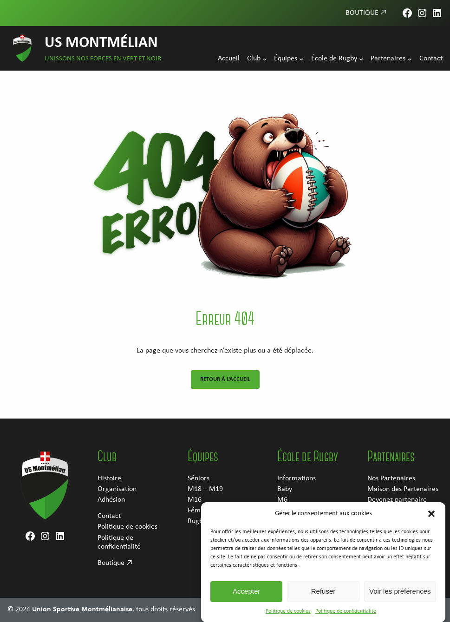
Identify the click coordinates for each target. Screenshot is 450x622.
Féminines (203, 510)
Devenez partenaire (397, 500)
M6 (282, 500)
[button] (431, 522)
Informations (296, 478)
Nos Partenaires (391, 478)
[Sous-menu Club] (264, 59)
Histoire (109, 478)
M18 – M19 (205, 489)
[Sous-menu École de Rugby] (361, 59)
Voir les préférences (400, 600)
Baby (284, 489)
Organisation (117, 489)
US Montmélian (101, 43)
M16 (195, 500)
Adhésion (111, 500)
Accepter (246, 600)
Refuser (323, 600)
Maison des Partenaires (402, 489)
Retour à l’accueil (225, 379)
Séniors (198, 478)
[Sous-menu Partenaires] (409, 59)
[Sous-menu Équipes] (301, 59)
